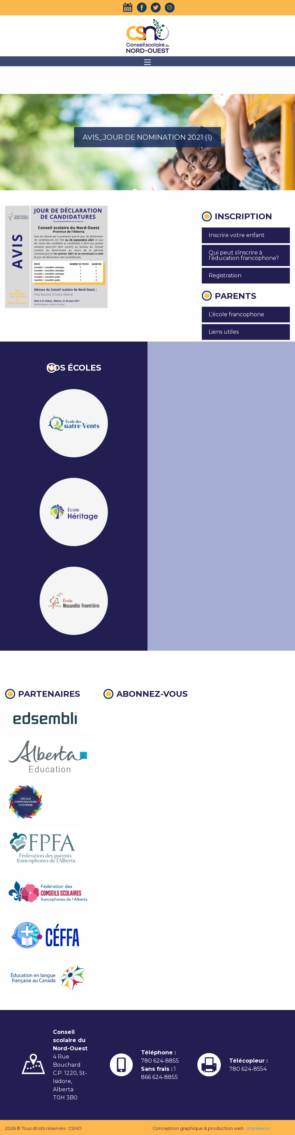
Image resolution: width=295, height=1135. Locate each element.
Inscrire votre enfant (237, 235)
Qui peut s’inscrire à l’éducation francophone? (244, 255)
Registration (225, 275)
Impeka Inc (259, 1128)
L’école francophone (236, 314)
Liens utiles (224, 332)
